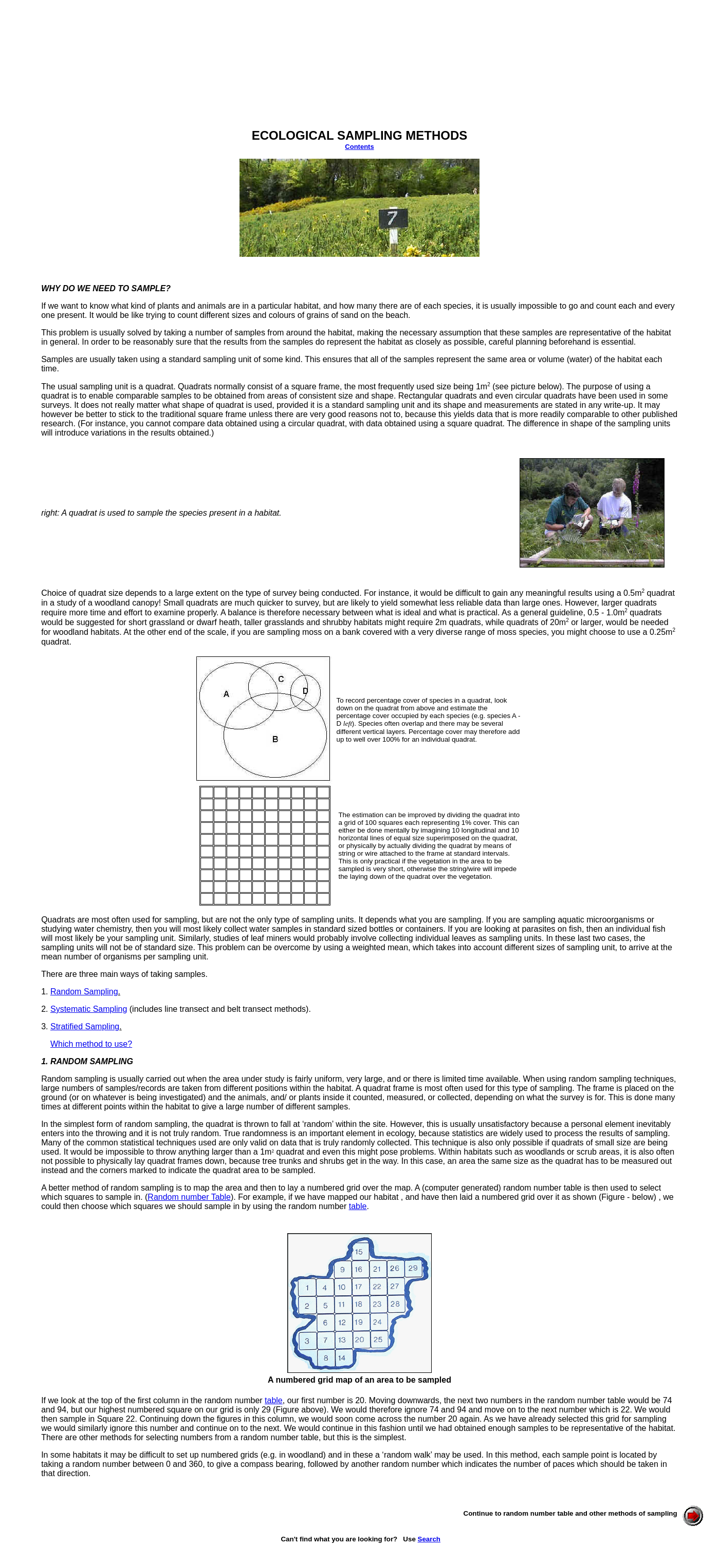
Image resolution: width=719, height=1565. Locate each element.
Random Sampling (84, 991)
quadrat (159, 386)
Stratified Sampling (84, 1026)
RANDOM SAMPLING (91, 1061)
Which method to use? (91, 1044)
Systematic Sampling (88, 1009)
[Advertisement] (191, 71)
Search (429, 1539)
